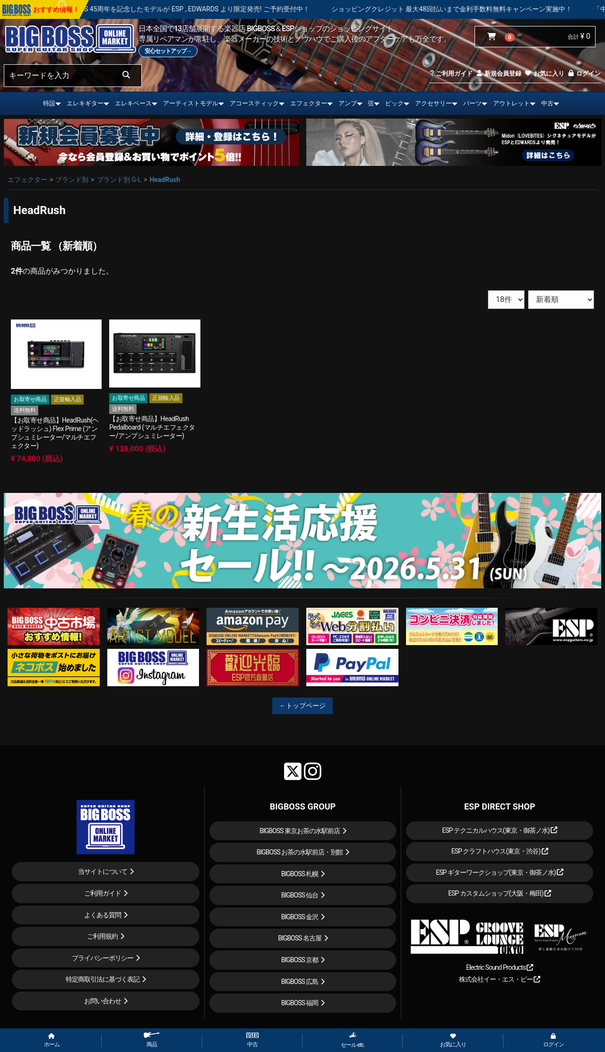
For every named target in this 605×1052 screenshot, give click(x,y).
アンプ (347, 103)
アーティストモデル (190, 103)
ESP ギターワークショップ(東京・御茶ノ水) (499, 872)
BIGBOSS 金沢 (300, 917)
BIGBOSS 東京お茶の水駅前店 (299, 831)
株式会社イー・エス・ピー (499, 979)
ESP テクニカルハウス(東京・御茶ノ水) (499, 830)
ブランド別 (71, 179)
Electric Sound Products (499, 967)
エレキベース (133, 103)
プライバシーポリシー (102, 958)
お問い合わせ (102, 1001)
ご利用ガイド (451, 73)
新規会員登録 (498, 73)
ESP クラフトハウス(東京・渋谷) (499, 851)
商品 (152, 1040)
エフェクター (308, 103)
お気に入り (544, 73)
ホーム (52, 1040)
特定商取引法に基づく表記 (102, 979)
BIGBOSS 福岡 (300, 1003)
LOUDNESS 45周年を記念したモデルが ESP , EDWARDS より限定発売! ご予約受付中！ (207, 9)
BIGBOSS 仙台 (300, 895)
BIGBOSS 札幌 (300, 874)
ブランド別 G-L (119, 179)
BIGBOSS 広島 (300, 981)
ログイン (584, 73)
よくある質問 (102, 915)
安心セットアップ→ (168, 51)
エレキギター (85, 103)
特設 (49, 103)
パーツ (472, 103)
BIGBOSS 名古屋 (299, 938)
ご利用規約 (102, 936)
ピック (394, 103)
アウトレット (511, 103)
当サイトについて (102, 871)
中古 (547, 103)
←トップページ (302, 705)
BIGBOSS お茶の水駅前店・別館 (300, 852)
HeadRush (164, 179)
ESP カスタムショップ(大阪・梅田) (499, 893)
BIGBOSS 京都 (300, 960)
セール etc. (353, 1040)
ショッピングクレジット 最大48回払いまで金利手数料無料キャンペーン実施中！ (476, 9)
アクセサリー (433, 103)
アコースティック (254, 103)
